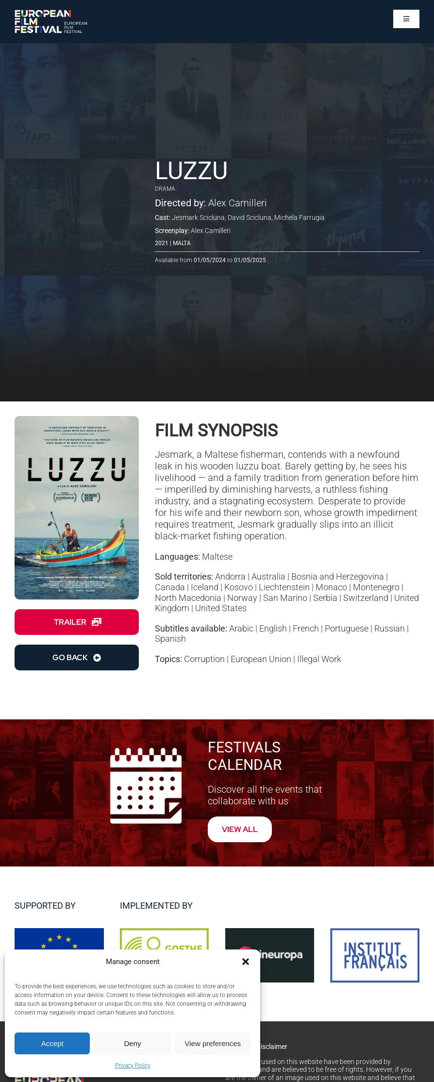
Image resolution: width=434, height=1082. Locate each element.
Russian (389, 628)
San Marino (285, 598)
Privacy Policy (132, 1065)
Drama (165, 188)
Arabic (241, 628)
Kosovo (238, 587)
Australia (268, 576)
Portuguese (346, 628)
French (306, 628)
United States (221, 608)
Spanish (170, 638)
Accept (52, 1043)
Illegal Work (319, 659)
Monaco (331, 587)
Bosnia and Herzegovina (337, 576)
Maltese (217, 556)
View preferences (213, 1043)
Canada (170, 587)
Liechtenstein (284, 587)
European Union (261, 659)
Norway (242, 598)
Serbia (325, 598)
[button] (245, 961)
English (273, 628)
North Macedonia (188, 598)
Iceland (204, 587)
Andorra (230, 576)
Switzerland (365, 598)
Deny (132, 1043)
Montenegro (376, 587)
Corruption (204, 659)
